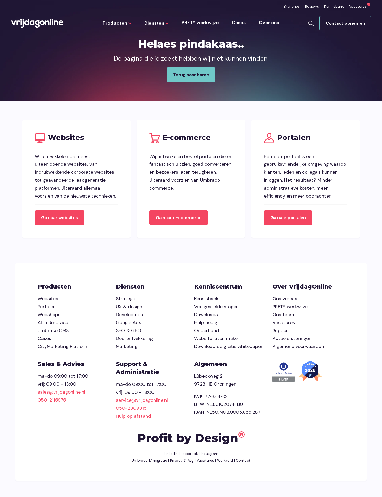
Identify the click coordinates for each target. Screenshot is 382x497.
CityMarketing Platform (63, 347)
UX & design (129, 308)
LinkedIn (171, 454)
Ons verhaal (285, 300)
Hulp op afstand (133, 417)
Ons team (283, 316)
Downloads (206, 316)
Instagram (209, 454)
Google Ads (128, 323)
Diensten (157, 24)
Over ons (269, 24)
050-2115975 (52, 401)
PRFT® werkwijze (200, 24)
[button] (310, 23)
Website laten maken (217, 339)
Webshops (49, 316)
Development (130, 316)
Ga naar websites (60, 218)
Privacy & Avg (181, 461)
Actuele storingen (291, 339)
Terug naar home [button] (191, 74)
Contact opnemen (345, 24)
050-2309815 (131, 409)
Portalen (47, 308)
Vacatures (358, 6)
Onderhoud (206, 331)
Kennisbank (334, 6)
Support (281, 331)
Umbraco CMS (53, 331)
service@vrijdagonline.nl (142, 401)
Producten (117, 24)
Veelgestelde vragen (216, 308)
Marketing (126, 347)
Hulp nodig (205, 323)
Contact (243, 461)
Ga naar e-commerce (179, 218)
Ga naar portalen (289, 218)
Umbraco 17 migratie (149, 461)
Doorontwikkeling (134, 339)
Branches (292, 6)
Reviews (312, 6)
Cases (239, 24)
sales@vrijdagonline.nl (61, 393)
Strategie (126, 300)
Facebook (189, 454)
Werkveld (225, 461)
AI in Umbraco (53, 323)
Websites (48, 300)
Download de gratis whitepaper (228, 347)
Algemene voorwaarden (298, 347)
